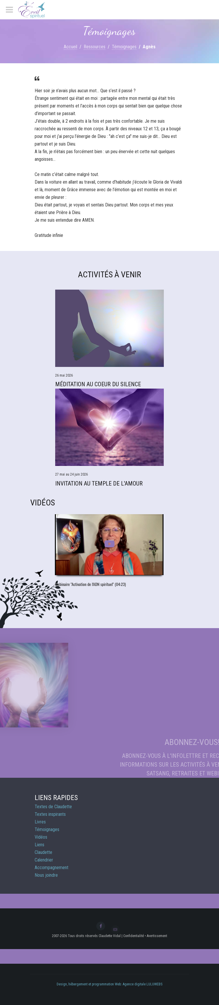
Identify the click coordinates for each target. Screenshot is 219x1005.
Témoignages (124, 46)
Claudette (43, 852)
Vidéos (41, 837)
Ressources (94, 46)
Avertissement (157, 936)
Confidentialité (133, 936)
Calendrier (44, 860)
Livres (40, 822)
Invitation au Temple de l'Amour (99, 483)
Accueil (70, 46)
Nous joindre (46, 875)
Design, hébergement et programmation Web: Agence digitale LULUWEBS (109, 984)
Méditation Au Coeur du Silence (98, 384)
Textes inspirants (50, 814)
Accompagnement (51, 867)
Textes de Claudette (53, 806)
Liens (39, 844)
